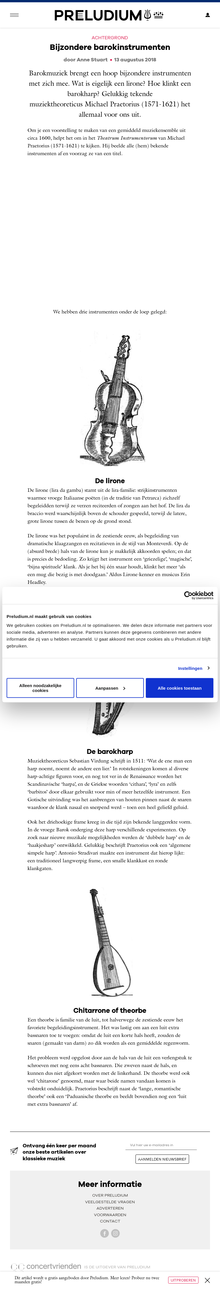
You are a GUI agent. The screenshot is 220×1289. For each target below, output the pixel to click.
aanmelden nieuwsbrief (162, 1159)
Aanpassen (110, 687)
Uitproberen (183, 1280)
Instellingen (190, 668)
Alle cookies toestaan (179, 687)
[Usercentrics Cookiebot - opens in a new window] (188, 595)
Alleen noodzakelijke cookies (40, 688)
